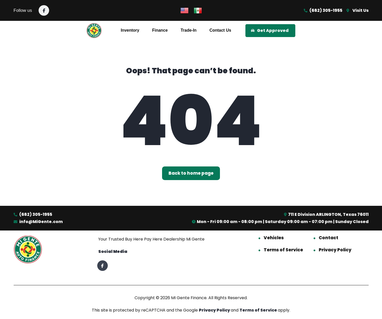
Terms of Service (283, 250)
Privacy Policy (335, 250)
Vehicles (274, 238)
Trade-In (189, 30)
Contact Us (220, 30)
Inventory (130, 30)
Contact (328, 238)
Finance (159, 30)
